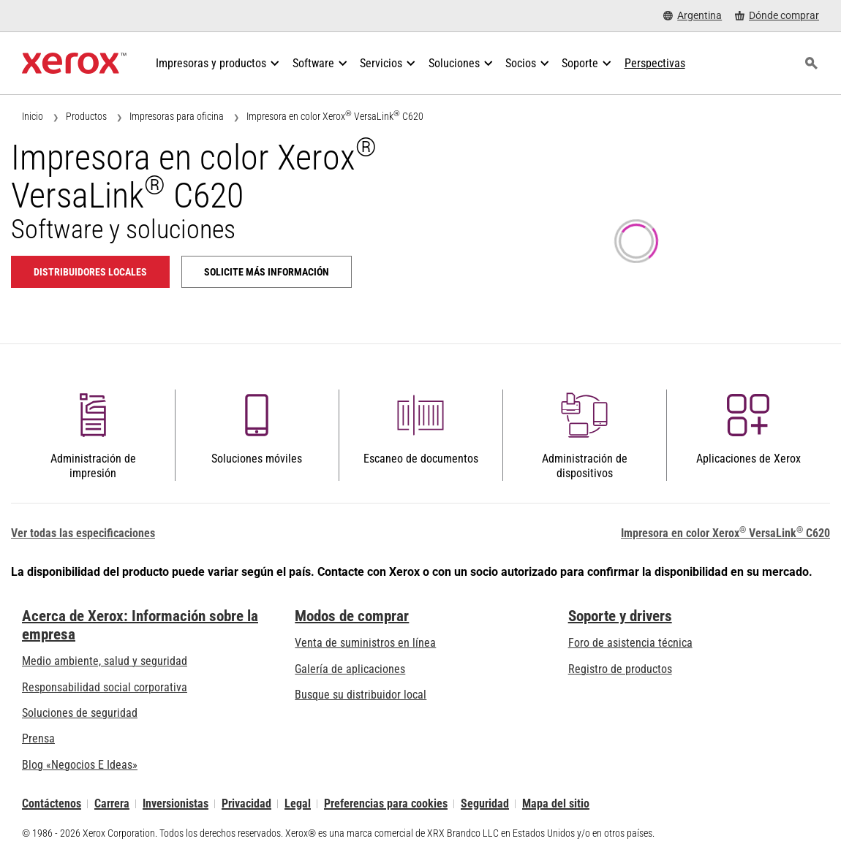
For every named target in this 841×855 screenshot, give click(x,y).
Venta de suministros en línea (365, 643)
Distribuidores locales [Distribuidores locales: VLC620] (90, 272)
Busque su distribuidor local (360, 695)
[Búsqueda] (811, 64)
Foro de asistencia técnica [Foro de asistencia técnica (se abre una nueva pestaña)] (630, 643)
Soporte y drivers (620, 616)
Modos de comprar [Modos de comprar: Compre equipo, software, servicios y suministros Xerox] (352, 616)
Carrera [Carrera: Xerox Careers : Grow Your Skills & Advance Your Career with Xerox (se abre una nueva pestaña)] (111, 803)
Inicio (32, 116)
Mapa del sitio (555, 803)
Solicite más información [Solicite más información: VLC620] (266, 272)
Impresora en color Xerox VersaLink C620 (334, 116)
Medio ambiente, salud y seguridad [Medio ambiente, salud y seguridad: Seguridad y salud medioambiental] (104, 661)
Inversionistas (175, 803)
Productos (86, 116)
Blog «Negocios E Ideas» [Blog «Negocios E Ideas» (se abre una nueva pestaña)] (79, 765)
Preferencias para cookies (386, 803)
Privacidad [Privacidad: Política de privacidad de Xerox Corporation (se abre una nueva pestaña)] (246, 803)
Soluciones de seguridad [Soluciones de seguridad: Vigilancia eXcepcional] (79, 713)
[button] (93, 435)
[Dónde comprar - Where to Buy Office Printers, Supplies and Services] (777, 15)
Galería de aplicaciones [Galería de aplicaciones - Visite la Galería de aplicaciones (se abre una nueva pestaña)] (350, 669)
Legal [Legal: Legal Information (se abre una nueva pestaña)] (297, 803)
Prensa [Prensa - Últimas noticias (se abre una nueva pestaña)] (38, 738)
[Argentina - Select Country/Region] (692, 15)
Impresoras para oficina (176, 116)
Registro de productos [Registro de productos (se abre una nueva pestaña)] (620, 669)
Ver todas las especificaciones (83, 533)
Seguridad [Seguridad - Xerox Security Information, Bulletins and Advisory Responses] (485, 803)
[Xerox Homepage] (74, 64)
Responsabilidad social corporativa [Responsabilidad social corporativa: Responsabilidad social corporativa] (104, 687)
